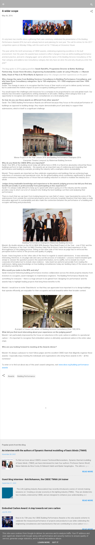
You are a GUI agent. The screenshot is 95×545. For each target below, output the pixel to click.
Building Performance (26, 376)
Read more (87, 472)
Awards (11, 376)
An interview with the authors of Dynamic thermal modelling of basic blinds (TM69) (44, 450)
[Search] (91, 5)
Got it (55, 542)
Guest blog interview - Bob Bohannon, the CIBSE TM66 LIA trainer (35, 479)
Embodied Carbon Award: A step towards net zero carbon (31, 508)
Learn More (44, 542)
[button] (91, 12)
